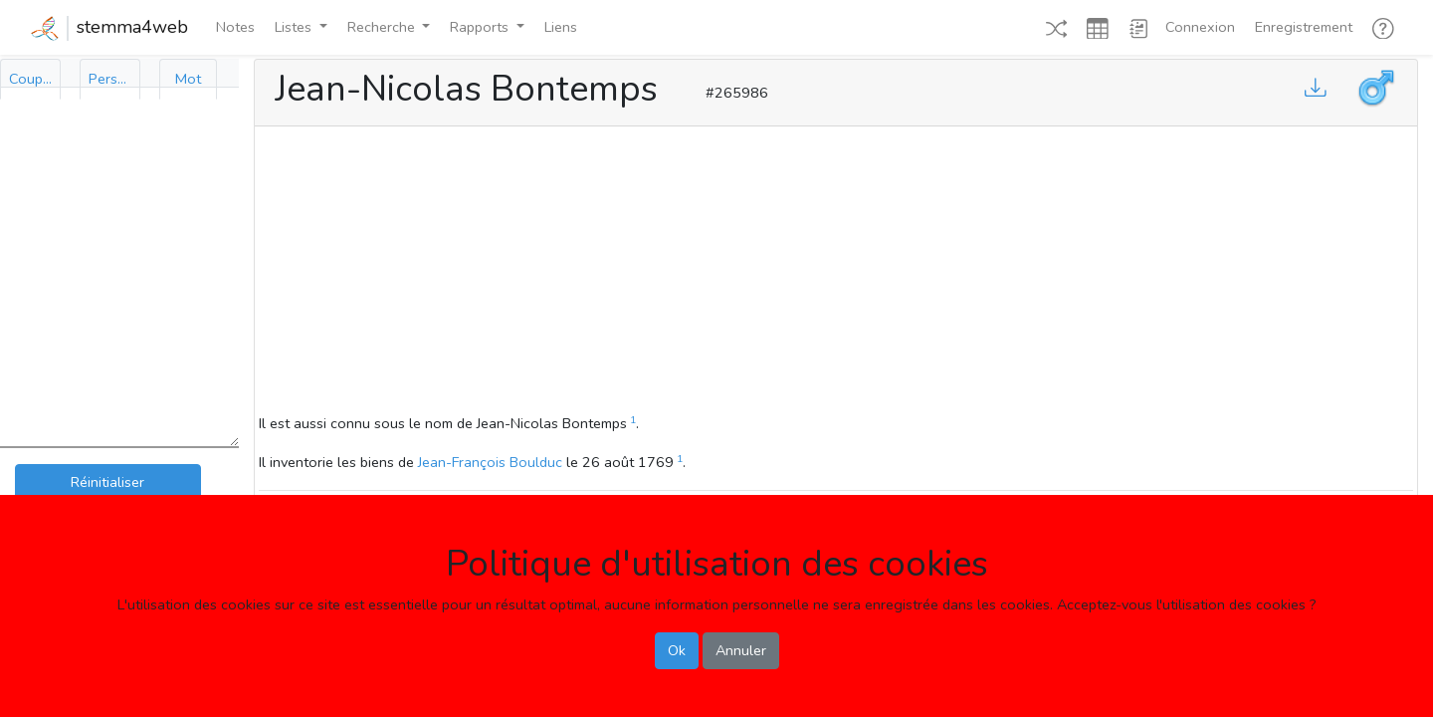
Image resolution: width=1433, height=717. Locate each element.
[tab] (30, 79)
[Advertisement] (836, 272)
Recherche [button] (383, 27)
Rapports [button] (481, 27)
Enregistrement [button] (1303, 27)
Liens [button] (560, 27)
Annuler (741, 650)
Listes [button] (295, 27)
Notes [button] (235, 27)
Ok (677, 650)
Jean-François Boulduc (490, 462)
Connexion (1200, 27)
